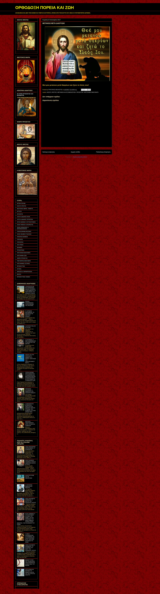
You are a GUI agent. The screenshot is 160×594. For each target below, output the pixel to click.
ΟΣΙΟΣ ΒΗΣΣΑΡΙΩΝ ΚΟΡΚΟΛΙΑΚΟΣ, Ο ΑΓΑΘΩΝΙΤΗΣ (30, 448)
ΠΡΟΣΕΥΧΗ (79, 92)
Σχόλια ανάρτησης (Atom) (80, 157)
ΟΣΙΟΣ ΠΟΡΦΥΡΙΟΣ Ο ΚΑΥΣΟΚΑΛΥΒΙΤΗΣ (23, 228)
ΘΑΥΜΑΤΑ (19, 247)
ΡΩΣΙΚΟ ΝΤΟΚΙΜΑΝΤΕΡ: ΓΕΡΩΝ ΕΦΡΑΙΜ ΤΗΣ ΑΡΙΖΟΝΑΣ (29, 303)
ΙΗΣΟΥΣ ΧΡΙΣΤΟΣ (52, 92)
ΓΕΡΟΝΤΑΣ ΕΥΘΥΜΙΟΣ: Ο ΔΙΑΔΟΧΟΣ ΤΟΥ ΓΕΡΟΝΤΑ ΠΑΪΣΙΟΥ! (30, 391)
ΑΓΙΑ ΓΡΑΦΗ (20, 244)
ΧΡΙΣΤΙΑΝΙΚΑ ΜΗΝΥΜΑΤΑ (91, 92)
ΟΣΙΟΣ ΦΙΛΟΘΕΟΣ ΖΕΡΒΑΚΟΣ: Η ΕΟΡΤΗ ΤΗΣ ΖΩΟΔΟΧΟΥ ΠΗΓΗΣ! (30, 500)
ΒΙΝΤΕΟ (19, 274)
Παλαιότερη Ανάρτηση (103, 152)
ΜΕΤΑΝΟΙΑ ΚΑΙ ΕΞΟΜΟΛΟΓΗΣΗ (66, 92)
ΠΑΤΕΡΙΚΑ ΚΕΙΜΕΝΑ (22, 236)
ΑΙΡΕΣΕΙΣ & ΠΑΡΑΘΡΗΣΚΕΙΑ (24, 271)
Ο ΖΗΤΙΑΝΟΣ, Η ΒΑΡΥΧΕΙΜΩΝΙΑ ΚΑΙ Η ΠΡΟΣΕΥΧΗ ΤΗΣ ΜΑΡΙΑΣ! (30, 341)
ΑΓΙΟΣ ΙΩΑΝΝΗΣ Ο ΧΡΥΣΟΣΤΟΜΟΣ (26, 222)
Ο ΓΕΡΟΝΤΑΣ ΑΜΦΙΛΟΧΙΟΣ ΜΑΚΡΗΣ (28, 486)
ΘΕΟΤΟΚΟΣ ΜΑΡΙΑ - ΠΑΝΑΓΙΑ (25, 208)
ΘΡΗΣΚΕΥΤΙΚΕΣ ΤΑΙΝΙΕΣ (23, 276)
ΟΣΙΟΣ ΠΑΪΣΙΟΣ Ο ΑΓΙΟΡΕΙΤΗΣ (25, 224)
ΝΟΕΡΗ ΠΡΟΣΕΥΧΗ (22, 258)
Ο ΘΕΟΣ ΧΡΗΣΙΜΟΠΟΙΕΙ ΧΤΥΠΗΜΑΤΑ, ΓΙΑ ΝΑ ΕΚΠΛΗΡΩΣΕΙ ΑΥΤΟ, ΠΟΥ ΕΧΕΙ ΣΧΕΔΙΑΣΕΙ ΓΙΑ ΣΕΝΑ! (29, 538)
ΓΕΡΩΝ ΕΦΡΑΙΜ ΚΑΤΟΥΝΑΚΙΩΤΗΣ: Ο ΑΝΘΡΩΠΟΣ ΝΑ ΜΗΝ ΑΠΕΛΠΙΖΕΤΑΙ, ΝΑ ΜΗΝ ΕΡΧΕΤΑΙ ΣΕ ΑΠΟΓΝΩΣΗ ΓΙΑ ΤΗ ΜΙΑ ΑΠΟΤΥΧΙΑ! (30, 376)
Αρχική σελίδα (75, 152)
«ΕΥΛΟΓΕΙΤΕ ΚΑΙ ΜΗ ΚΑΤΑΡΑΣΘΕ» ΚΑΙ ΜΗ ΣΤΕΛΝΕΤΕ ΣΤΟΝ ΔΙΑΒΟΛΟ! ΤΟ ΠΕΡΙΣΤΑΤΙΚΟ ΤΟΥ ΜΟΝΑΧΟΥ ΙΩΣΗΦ (30, 290)
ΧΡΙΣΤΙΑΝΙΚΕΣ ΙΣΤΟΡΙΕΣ (23, 263)
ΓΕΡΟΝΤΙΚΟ (20, 242)
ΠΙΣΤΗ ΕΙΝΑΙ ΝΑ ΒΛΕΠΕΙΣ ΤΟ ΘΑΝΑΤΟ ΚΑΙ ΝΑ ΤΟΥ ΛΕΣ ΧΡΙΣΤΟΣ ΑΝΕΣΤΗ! (30, 572)
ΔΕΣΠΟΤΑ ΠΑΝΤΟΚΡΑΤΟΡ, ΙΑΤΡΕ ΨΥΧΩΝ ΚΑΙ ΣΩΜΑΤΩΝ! (30, 423)
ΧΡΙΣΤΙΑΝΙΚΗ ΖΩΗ (22, 255)
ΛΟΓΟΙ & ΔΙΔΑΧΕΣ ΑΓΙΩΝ (23, 216)
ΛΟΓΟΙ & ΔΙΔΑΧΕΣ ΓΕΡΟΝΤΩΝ (25, 219)
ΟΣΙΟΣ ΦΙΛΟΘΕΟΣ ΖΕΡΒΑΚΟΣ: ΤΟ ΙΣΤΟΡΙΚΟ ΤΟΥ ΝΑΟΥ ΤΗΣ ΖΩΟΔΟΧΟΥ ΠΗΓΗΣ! (30, 547)
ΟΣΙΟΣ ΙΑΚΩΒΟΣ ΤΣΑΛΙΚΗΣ (24, 234)
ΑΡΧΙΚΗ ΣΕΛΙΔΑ (21, 203)
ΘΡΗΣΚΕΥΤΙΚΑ (21, 266)
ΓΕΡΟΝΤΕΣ (20, 239)
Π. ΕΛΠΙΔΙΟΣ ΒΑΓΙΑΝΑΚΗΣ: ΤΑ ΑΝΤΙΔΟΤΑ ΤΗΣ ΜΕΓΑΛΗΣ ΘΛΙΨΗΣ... (29, 313)
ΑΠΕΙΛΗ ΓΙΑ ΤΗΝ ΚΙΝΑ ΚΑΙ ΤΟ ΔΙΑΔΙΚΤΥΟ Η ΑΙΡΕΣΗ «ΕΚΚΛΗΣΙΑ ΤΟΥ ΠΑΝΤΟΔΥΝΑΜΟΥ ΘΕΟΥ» (30, 358)
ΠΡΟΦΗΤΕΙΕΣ (20, 250)
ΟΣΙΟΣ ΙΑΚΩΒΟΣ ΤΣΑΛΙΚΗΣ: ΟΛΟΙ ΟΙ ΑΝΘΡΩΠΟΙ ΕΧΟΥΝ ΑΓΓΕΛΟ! (30, 462)
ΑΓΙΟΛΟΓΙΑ (20, 214)
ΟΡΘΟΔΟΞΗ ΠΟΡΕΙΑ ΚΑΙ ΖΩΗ (44, 7)
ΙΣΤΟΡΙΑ (19, 269)
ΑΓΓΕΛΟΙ (19, 211)
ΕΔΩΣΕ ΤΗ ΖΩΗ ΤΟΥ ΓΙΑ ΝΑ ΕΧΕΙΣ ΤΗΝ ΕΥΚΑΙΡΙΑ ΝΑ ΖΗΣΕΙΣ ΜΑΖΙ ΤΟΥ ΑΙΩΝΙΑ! (30, 562)
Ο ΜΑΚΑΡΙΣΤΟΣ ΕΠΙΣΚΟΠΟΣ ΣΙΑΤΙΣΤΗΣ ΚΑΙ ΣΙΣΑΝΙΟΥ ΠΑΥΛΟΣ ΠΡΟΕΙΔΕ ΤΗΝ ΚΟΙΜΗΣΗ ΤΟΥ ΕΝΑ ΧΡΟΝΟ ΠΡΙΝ (30, 408)
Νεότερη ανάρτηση (48, 152)
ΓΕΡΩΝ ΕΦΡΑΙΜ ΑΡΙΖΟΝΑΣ (24, 231)
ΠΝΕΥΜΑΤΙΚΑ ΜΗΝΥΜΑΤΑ (24, 260)
